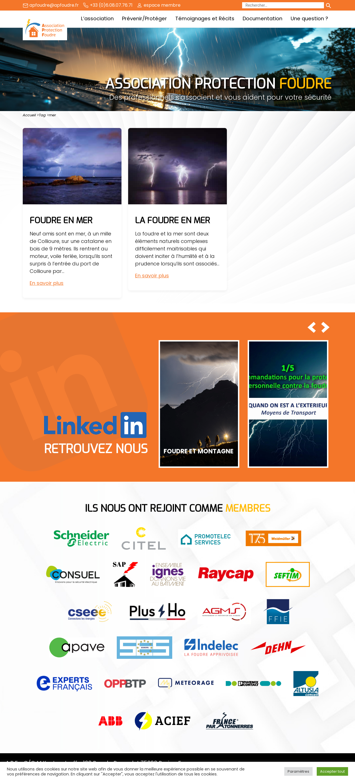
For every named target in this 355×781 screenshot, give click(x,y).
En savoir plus (47, 283)
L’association (97, 18)
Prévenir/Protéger (144, 18)
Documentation (262, 18)
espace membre (162, 5)
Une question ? (309, 18)
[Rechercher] (283, 5)
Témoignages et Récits (204, 18)
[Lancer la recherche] (328, 5)
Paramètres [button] (298, 771)
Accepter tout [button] (332, 771)
